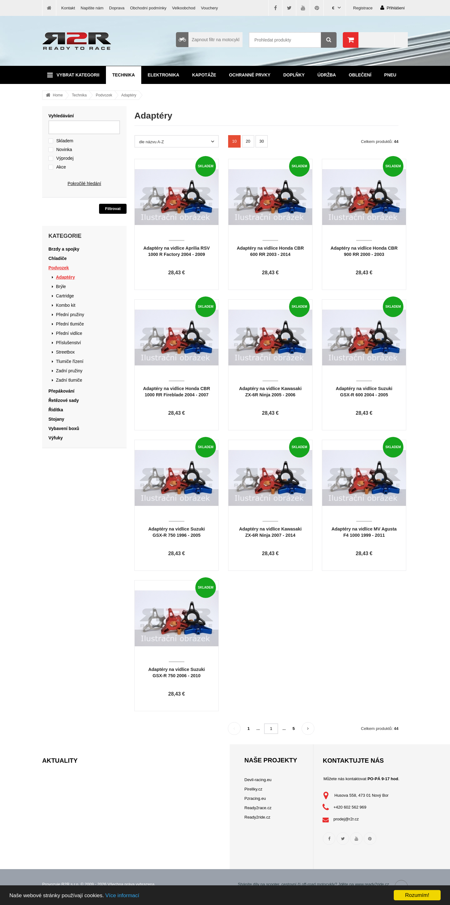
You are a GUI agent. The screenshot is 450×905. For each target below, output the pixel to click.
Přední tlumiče (70, 323)
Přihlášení (392, 7)
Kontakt (68, 8)
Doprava (116, 8)
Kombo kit (65, 305)
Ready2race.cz (258, 807)
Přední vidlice (69, 333)
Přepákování (61, 391)
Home (58, 95)
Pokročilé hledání (84, 183)
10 (234, 141)
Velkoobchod (183, 8)
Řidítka (55, 409)
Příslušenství (68, 342)
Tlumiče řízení (69, 361)
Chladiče (57, 258)
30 (261, 141)
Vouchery (209, 8)
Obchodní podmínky (148, 8)
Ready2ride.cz (257, 817)
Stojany (56, 419)
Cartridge (65, 295)
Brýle (61, 286)
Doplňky (293, 74)
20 (248, 141)
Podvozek (104, 95)
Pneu (390, 74)
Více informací (122, 895)
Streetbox (65, 352)
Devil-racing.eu (258, 779)
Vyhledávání (61, 115)
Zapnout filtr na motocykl (207, 39)
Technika (123, 74)
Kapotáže (204, 74)
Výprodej (64, 158)
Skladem (64, 141)
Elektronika (163, 74)
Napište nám (92, 8)
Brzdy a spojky (63, 249)
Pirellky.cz (253, 789)
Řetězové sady (63, 400)
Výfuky (55, 437)
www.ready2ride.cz (372, 884)
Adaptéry (128, 95)
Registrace (362, 8)
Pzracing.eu (255, 798)
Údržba (327, 74)
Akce (61, 167)
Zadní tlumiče (69, 380)
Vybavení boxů (63, 428)
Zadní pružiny (69, 370)
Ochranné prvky (250, 74)
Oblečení (360, 74)
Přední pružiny (70, 314)
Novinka (64, 149)
